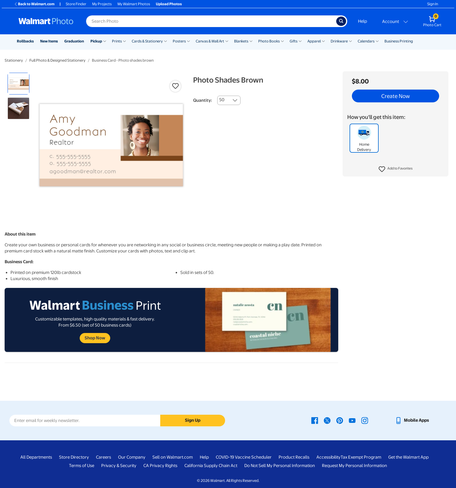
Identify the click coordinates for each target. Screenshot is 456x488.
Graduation (74, 41)
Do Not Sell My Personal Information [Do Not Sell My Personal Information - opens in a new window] (279, 465)
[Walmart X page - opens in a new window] (327, 420)
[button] (395, 169)
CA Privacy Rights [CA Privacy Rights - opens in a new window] (160, 465)
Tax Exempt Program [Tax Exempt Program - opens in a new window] (361, 457)
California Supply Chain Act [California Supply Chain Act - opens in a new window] (210, 465)
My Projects (102, 4)
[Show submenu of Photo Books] (282, 40)
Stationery (14, 60)
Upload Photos (169, 4)
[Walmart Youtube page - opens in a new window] (352, 420)
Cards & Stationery (147, 41)
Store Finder (76, 4)
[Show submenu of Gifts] (300, 40)
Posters (179, 41)
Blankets (241, 41)
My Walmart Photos (133, 4)
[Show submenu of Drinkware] (350, 40)
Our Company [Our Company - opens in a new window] (131, 457)
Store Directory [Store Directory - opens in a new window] (74, 457)
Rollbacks (25, 41)
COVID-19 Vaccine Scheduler (244, 457)
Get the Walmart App (408, 457)
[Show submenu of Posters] (188, 40)
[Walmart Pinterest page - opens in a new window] (339, 420)
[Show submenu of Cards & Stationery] (165, 40)
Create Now (395, 96)
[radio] (18, 84)
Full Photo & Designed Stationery (57, 60)
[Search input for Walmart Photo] (211, 21)
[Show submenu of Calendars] (377, 40)
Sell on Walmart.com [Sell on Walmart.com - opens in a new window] (172, 457)
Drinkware (339, 41)
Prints (117, 41)
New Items (49, 41)
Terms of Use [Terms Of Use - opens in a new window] (81, 465)
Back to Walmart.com (34, 4)
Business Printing (398, 41)
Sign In (432, 4)
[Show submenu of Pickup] (104, 40)
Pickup (96, 41)
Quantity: (202, 100)
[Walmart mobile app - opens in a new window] (412, 420)
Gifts (294, 41)
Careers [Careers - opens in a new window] (103, 457)
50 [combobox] (222, 99)
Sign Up (192, 420)
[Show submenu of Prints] (124, 40)
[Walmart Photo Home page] (46, 21)
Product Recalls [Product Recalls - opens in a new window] (294, 457)
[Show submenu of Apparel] (323, 40)
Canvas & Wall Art (210, 41)
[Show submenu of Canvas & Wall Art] (227, 40)
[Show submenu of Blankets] (251, 40)
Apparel (314, 41)
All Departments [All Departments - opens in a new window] (36, 457)
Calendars (366, 41)
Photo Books (269, 41)
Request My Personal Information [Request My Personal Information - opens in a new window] (354, 465)
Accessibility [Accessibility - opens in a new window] (328, 457)
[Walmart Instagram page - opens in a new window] (364, 420)
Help (362, 21)
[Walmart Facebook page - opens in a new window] (314, 420)
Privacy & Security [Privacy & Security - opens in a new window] (118, 465)
